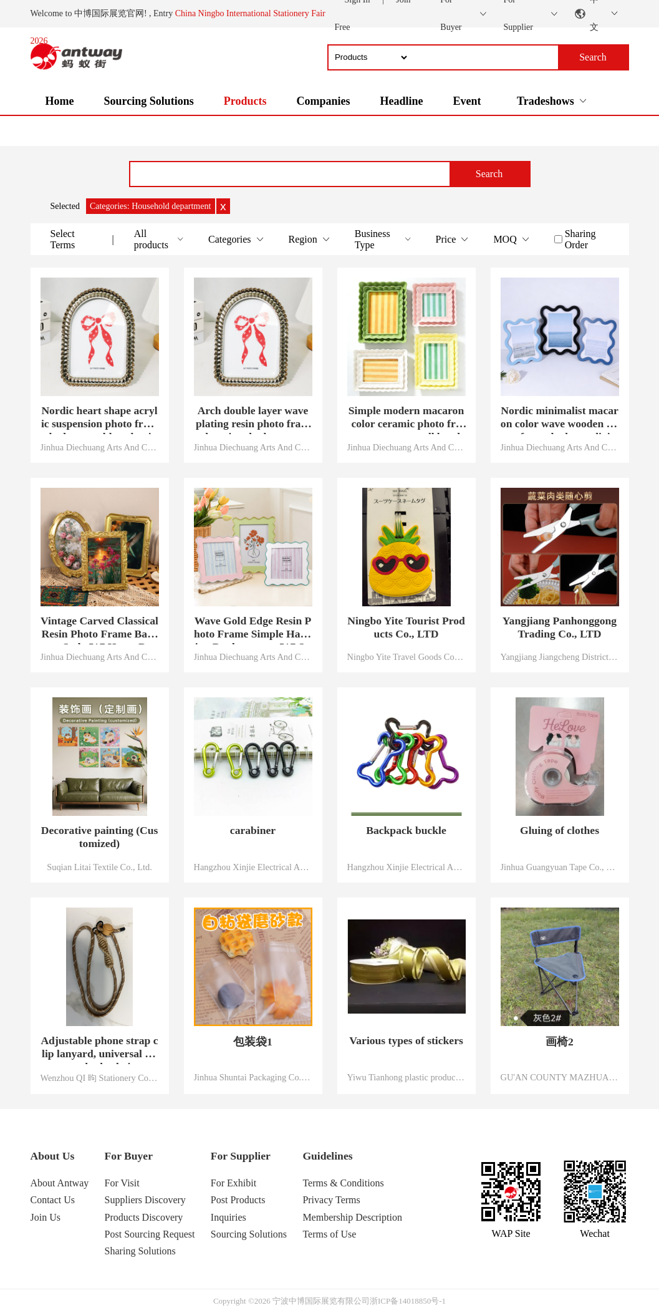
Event (467, 101)
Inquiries (228, 1217)
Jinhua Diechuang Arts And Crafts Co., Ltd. (100, 447)
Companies (323, 101)
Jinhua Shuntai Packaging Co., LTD (253, 1077)
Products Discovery (144, 1217)
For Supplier (241, 1156)
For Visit (122, 1183)
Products (245, 101)
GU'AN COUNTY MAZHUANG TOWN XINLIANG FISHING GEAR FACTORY (560, 1077)
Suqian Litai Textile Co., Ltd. (99, 867)
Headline (401, 101)
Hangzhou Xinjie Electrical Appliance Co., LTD (253, 867)
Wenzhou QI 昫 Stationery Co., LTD (100, 1078)
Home (60, 101)
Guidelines (327, 1156)
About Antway (60, 1183)
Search (489, 173)
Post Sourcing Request (150, 1234)
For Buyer (129, 1156)
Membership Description (352, 1217)
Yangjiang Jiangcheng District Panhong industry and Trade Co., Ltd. (560, 657)
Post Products (238, 1199)
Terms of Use (329, 1234)
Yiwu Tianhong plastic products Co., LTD (406, 1077)
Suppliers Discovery (145, 1199)
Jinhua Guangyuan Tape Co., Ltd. (560, 867)
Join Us (45, 1217)
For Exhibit (233, 1183)
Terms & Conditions (342, 1183)
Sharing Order (580, 239)
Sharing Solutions (140, 1251)
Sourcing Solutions (148, 101)
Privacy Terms (331, 1199)
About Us (53, 1156)
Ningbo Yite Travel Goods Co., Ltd (406, 657)
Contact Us (53, 1199)
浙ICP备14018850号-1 (408, 1301)
